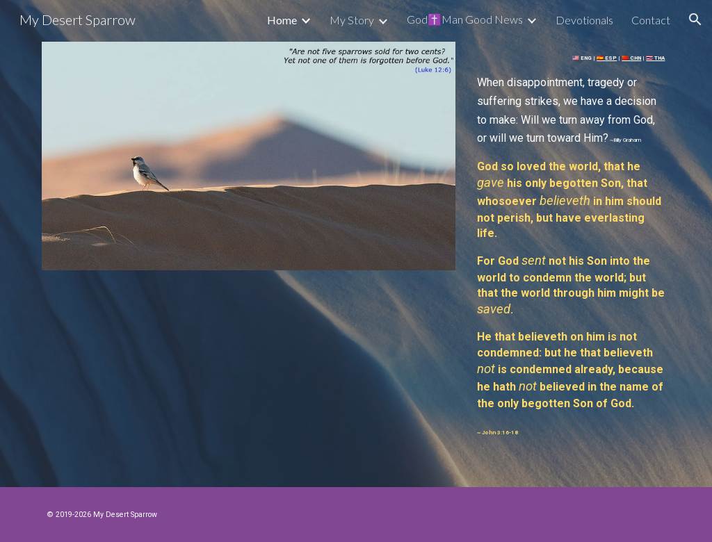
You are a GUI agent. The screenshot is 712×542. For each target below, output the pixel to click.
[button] (695, 19)
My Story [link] (352, 19)
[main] (570, 243)
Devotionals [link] (584, 19)
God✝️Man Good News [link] (465, 19)
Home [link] (282, 19)
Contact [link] (650, 19)
